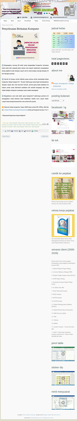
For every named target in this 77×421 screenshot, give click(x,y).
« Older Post (44, 136)
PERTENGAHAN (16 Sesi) (61, 21)
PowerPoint (28, 21)
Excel (19, 21)
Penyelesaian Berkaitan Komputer (20, 28)
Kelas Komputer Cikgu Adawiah (63, 85)
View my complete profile (59, 89)
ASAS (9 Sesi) (46, 21)
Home (5, 21)
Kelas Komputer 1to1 (30, 123)
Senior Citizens (50, 417)
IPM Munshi (21, 123)
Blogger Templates (48, 414)
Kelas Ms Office (18, 124)
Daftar (36, 21)
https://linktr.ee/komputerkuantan (15, 110)
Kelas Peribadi (26, 124)
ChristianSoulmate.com (35, 417)
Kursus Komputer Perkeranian (29, 414)
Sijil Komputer (35, 126)
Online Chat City (56, 414)
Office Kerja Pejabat (18, 126)
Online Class (28, 126)
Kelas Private (34, 124)
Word (12, 21)
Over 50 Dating (43, 417)
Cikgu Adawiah (13, 123)
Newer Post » (6, 136)
